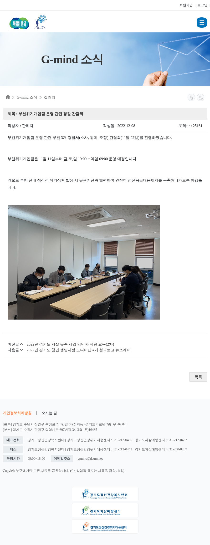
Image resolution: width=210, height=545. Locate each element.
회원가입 (186, 5)
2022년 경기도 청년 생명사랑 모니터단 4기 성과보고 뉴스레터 (79, 350)
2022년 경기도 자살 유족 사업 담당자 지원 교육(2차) (70, 344)
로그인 (202, 5)
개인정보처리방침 (17, 413)
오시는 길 (49, 413)
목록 (198, 377)
